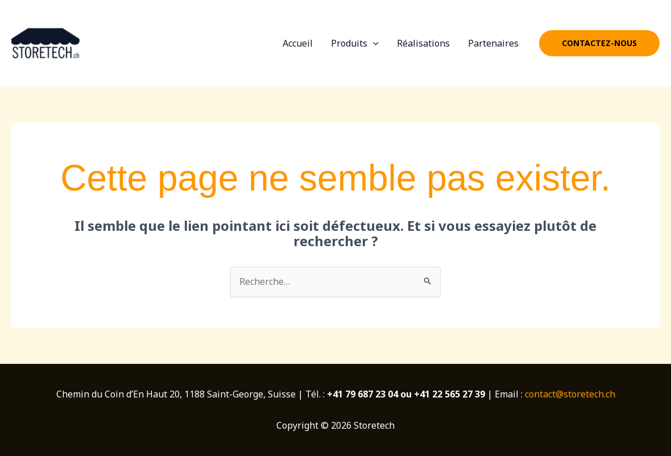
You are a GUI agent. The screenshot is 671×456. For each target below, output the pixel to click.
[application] (373, 43)
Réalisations (423, 43)
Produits (355, 43)
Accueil (298, 43)
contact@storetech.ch (570, 394)
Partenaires (493, 43)
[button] (599, 43)
